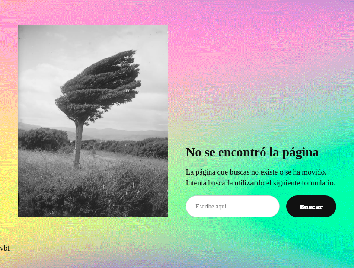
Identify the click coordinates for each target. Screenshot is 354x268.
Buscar (311, 206)
